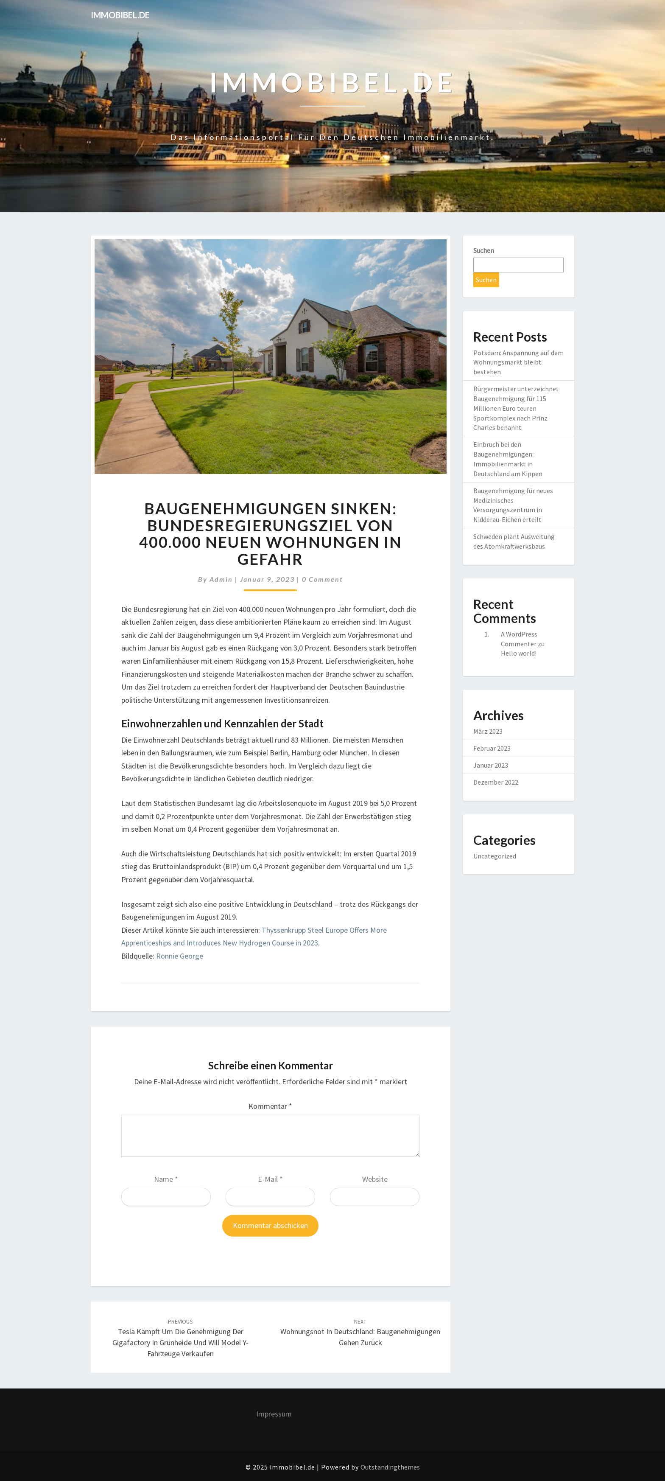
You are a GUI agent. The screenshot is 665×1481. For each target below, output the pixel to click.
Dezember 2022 (495, 782)
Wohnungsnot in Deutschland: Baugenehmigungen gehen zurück (360, 1332)
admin (221, 579)
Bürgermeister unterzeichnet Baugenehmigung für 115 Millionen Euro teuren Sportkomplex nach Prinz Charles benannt (516, 408)
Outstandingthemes (390, 1467)
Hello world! (518, 653)
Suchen (483, 250)
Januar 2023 (490, 765)
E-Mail (270, 1179)
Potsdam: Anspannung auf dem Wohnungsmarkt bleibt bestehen (518, 362)
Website (375, 1179)
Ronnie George (179, 956)
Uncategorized (494, 856)
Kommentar (270, 1106)
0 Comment (322, 579)
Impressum (274, 1414)
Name (166, 1179)
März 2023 (488, 731)
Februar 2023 (492, 748)
